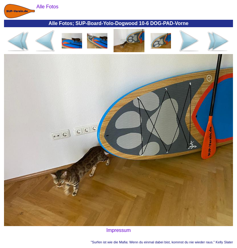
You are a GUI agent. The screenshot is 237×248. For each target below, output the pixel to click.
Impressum (118, 230)
